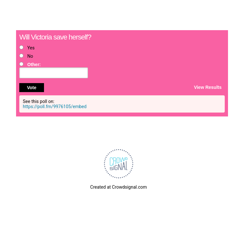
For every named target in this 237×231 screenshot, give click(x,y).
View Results (208, 87)
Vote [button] (31, 87)
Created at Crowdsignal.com (118, 187)
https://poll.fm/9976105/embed (54, 106)
